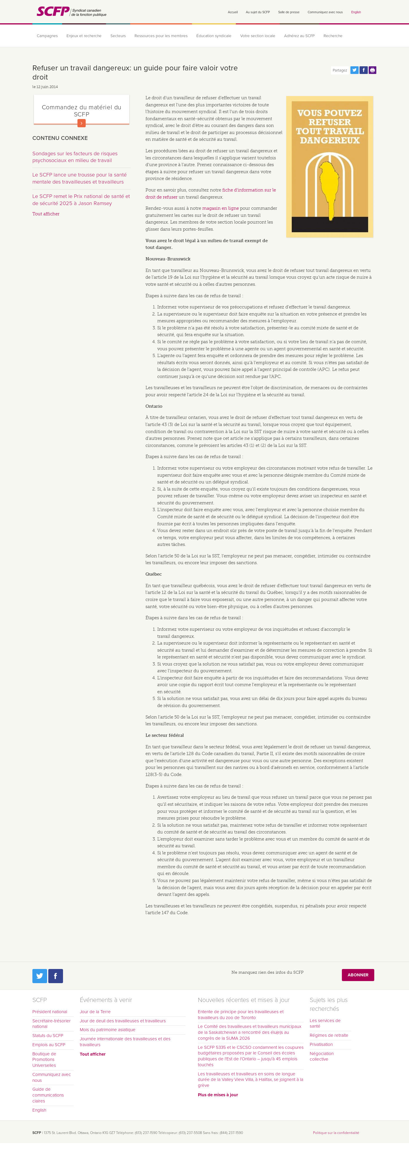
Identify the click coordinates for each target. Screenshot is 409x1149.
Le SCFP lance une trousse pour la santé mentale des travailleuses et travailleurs (79, 178)
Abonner (358, 975)
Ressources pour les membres (161, 36)
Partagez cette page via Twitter (354, 70)
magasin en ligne (220, 208)
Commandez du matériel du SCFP (81, 110)
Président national (49, 1011)
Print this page (373, 70)
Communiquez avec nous (325, 12)
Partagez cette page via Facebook (364, 70)
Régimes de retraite (329, 1035)
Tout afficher (45, 214)
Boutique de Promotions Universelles (44, 1059)
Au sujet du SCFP (258, 12)
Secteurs (118, 36)
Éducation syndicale (213, 36)
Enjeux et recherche (84, 36)
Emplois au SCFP (48, 1044)
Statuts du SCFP (47, 1035)
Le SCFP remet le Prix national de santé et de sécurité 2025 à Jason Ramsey (81, 200)
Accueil (233, 12)
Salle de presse (288, 12)
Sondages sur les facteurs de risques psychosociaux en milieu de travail (74, 157)
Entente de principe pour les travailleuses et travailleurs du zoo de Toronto (241, 1014)
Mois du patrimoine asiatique (107, 1029)
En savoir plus (81, 123)
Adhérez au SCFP (299, 36)
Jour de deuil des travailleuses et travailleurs (123, 1020)
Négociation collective (322, 1056)
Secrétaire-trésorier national (51, 1023)
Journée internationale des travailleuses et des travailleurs (125, 1041)
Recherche (333, 36)
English (356, 12)
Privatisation (321, 1044)
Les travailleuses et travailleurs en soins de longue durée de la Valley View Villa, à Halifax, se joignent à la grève (250, 1079)
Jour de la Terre (95, 1011)
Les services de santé (325, 1023)
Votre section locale (257, 36)
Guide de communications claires (48, 1095)
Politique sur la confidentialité (336, 1133)
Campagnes (47, 36)
